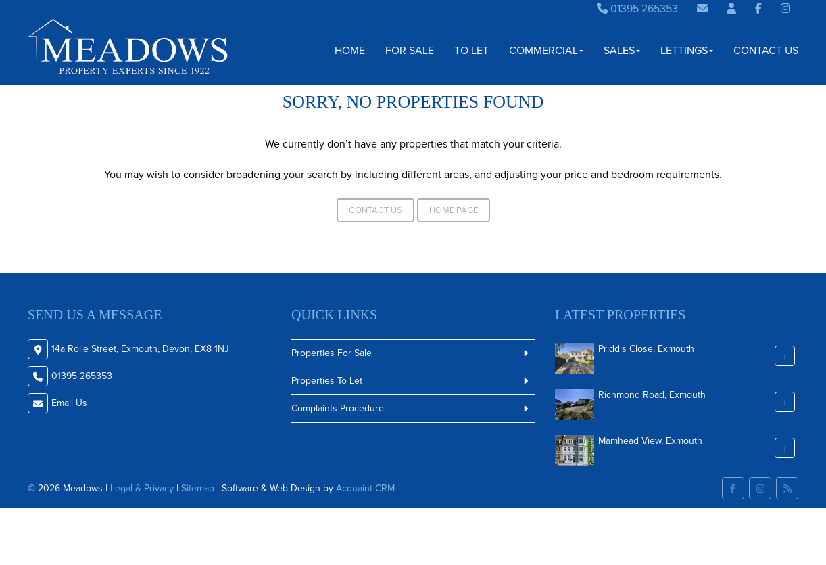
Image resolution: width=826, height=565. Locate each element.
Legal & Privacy (142, 488)
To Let (471, 50)
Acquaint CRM (365, 488)
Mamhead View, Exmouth (650, 441)
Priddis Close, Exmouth (646, 349)
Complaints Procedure (337, 408)
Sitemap (197, 488)
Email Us (69, 403)
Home (350, 50)
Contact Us (765, 50)
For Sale (409, 50)
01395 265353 (637, 8)
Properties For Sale (331, 353)
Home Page (453, 210)
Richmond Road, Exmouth (652, 395)
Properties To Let (326, 381)
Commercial (546, 50)
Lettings (686, 50)
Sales (622, 50)
